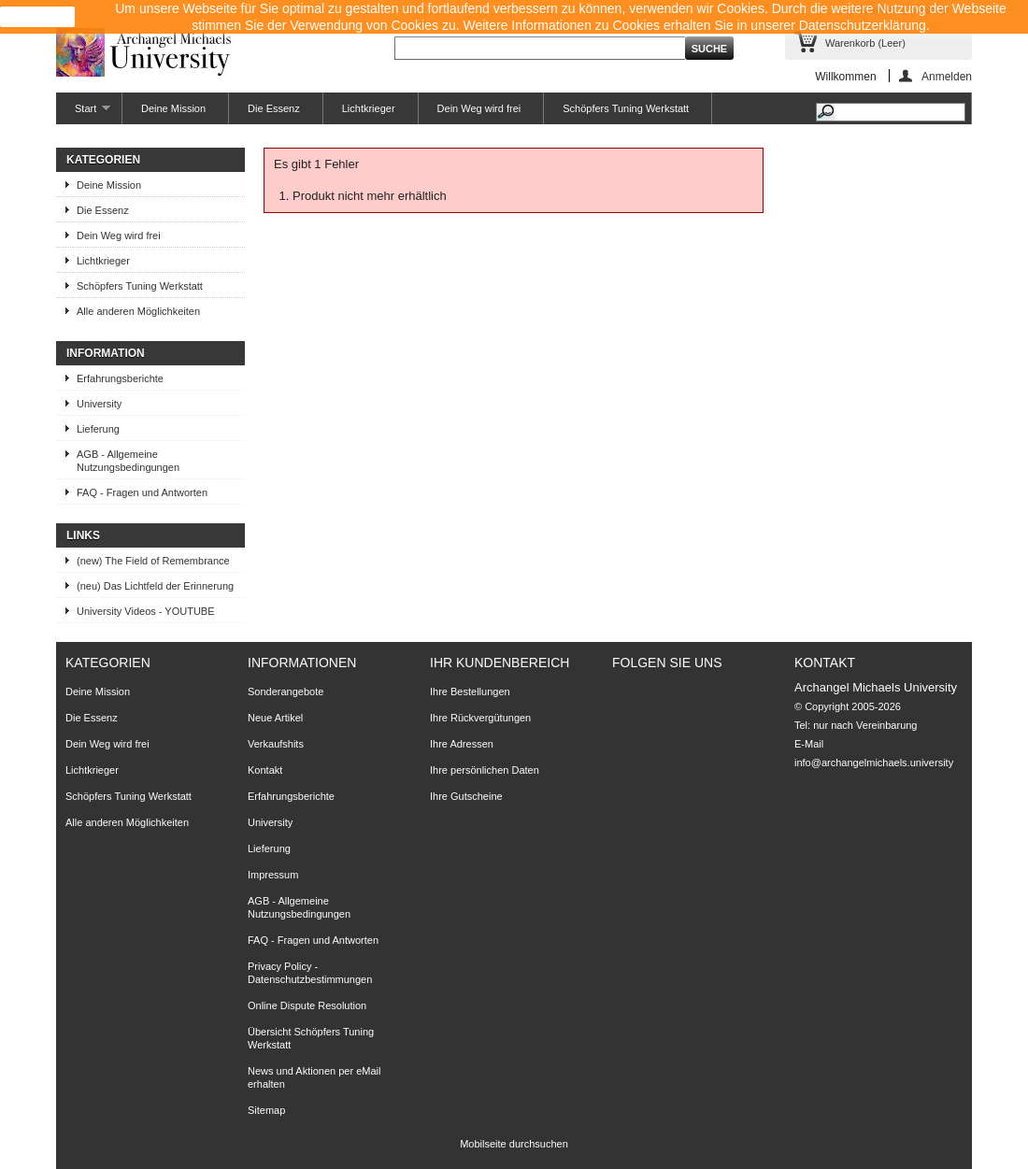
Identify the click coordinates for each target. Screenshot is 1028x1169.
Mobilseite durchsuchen (514, 1143)
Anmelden (946, 76)
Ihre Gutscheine (466, 796)
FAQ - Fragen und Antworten (142, 492)
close (37, 16)
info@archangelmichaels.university (873, 762)
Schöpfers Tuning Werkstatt (626, 108)
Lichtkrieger (368, 108)
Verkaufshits (276, 743)
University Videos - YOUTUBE (146, 611)
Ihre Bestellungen (470, 691)
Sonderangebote (285, 691)
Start (83, 113)
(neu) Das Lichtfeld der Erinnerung (155, 586)
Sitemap (266, 1110)
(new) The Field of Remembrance (153, 560)
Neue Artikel (275, 717)
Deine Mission (173, 108)
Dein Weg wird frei (479, 108)
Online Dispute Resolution (307, 1005)
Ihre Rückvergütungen (480, 717)
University (99, 403)
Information (105, 353)
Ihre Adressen (461, 743)
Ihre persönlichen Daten (484, 770)
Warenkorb (865, 43)
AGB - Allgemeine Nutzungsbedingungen (128, 461)
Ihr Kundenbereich (499, 662)
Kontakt (265, 770)
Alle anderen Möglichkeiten (138, 311)
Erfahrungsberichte (120, 378)
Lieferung (98, 429)
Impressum (273, 874)
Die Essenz (274, 108)
